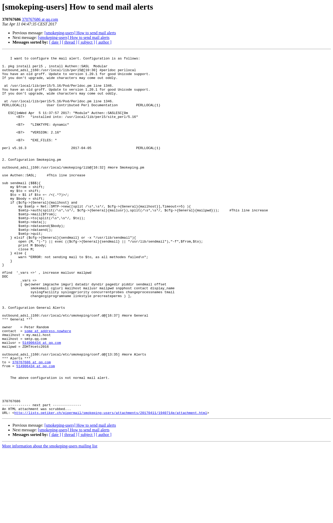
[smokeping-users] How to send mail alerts (80, 33)
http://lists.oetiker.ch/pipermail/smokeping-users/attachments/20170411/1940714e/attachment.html (110, 485)
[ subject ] (86, 42)
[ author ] (104, 42)
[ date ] (55, 42)
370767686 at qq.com (40, 19)
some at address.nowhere (47, 387)
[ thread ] (69, 42)
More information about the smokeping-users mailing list (49, 518)
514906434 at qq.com (41, 401)
